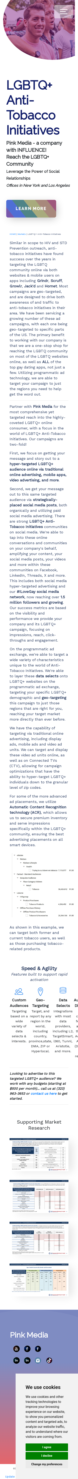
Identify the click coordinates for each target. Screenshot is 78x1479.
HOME (13, 234)
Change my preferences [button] (46, 1464)
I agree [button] (46, 1447)
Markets (22, 234)
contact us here (43, 1094)
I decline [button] (46, 1455)
